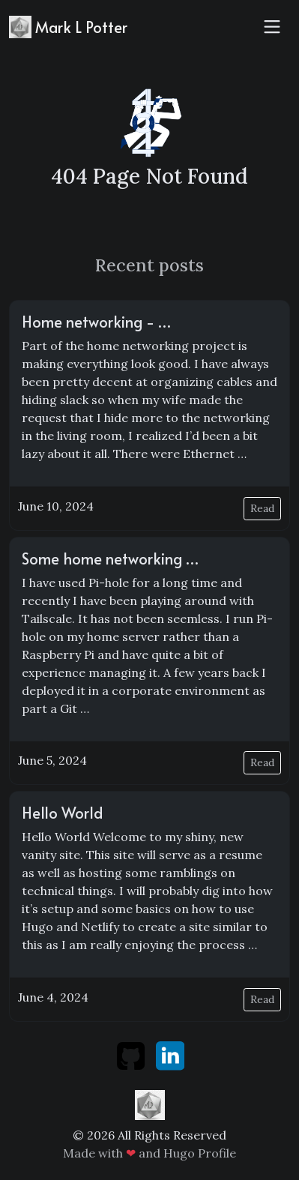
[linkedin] (170, 1054)
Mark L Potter (68, 27)
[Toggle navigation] (272, 27)
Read (262, 508)
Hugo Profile (199, 1153)
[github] (132, 1054)
